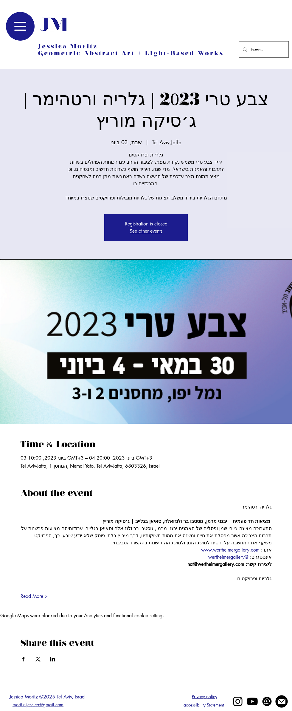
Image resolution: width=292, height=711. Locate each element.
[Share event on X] (38, 659)
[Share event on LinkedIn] (52, 659)
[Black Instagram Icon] (238, 701)
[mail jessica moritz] (281, 701)
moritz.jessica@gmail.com (38, 704)
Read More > (34, 596)
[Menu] (20, 26)
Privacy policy (204, 696)
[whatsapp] (267, 701)
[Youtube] (252, 701)
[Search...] (263, 49)
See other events (146, 231)
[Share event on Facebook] (23, 659)
